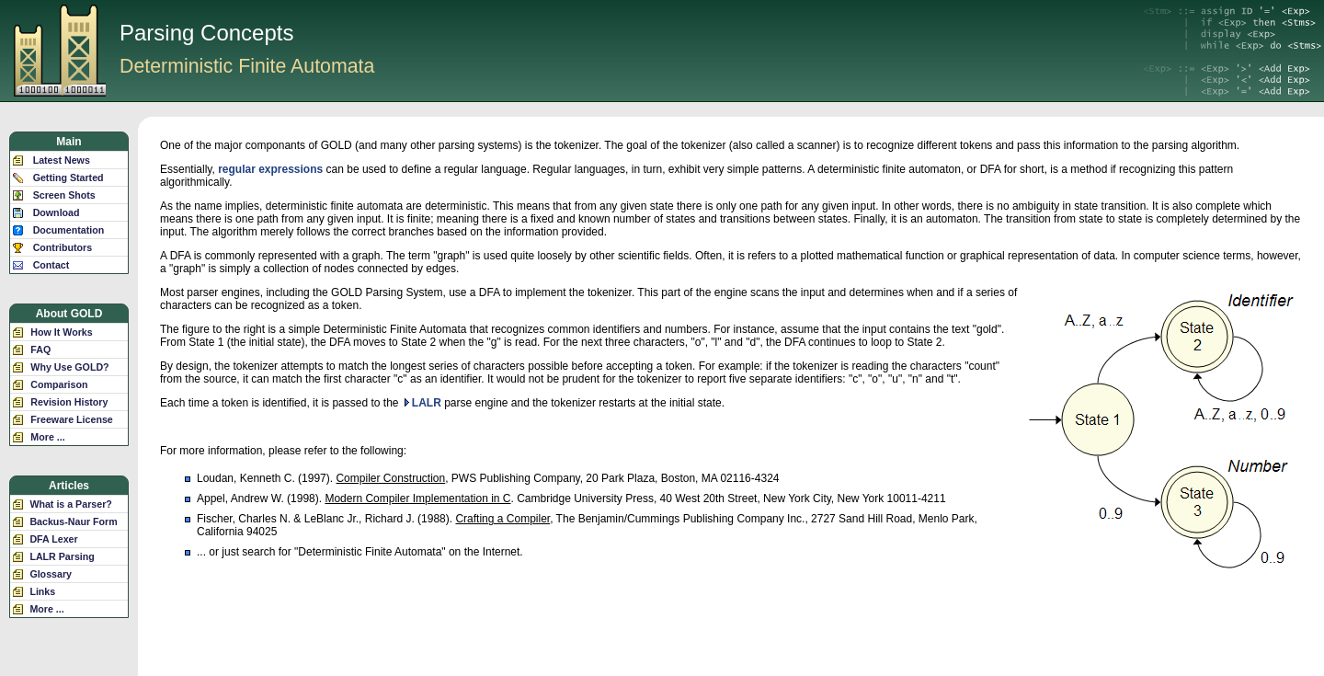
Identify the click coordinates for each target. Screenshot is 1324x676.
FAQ (40, 349)
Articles (69, 485)
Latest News (61, 160)
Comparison (58, 384)
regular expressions (270, 169)
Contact (51, 264)
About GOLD (69, 313)
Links (42, 591)
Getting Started (68, 177)
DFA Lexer (53, 538)
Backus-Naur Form (73, 521)
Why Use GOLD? (69, 366)
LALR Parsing (61, 556)
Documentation (69, 229)
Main (68, 141)
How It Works (61, 332)
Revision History (69, 401)
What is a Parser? (70, 504)
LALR (426, 402)
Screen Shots (64, 195)
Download (56, 212)
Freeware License (71, 419)
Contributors (63, 247)
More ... (47, 436)
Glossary (50, 573)
